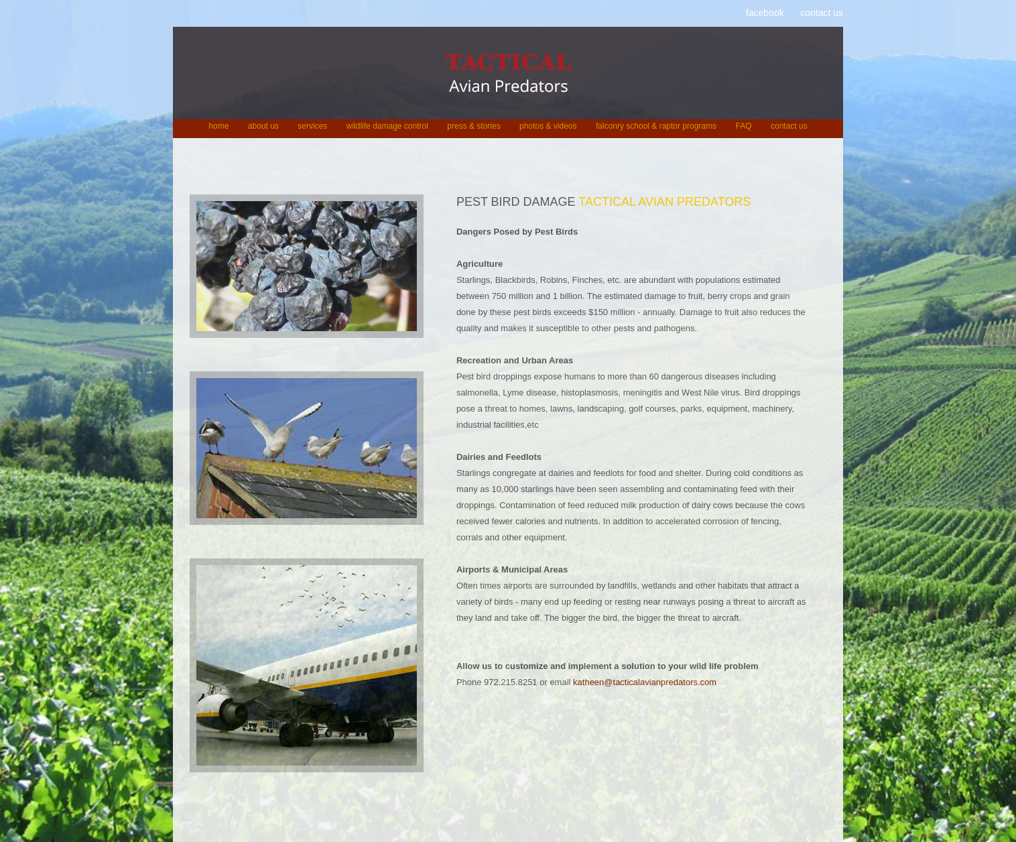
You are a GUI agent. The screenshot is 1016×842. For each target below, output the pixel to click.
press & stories (473, 126)
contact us (821, 12)
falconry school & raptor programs (656, 126)
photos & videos (547, 126)
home (218, 126)
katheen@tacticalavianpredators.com (644, 682)
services (312, 126)
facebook (765, 12)
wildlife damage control (387, 126)
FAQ (743, 126)
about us (263, 126)
